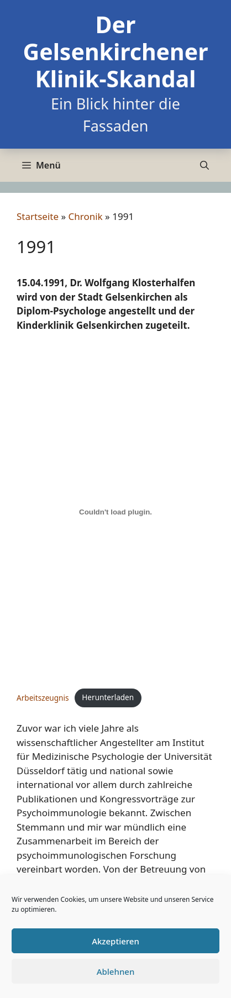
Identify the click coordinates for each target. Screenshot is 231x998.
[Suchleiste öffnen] (204, 165)
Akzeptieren (115, 941)
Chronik (86, 216)
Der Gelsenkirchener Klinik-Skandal (115, 51)
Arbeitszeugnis (43, 697)
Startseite (38, 216)
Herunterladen (108, 697)
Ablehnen (116, 971)
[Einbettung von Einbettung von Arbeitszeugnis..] (115, 512)
